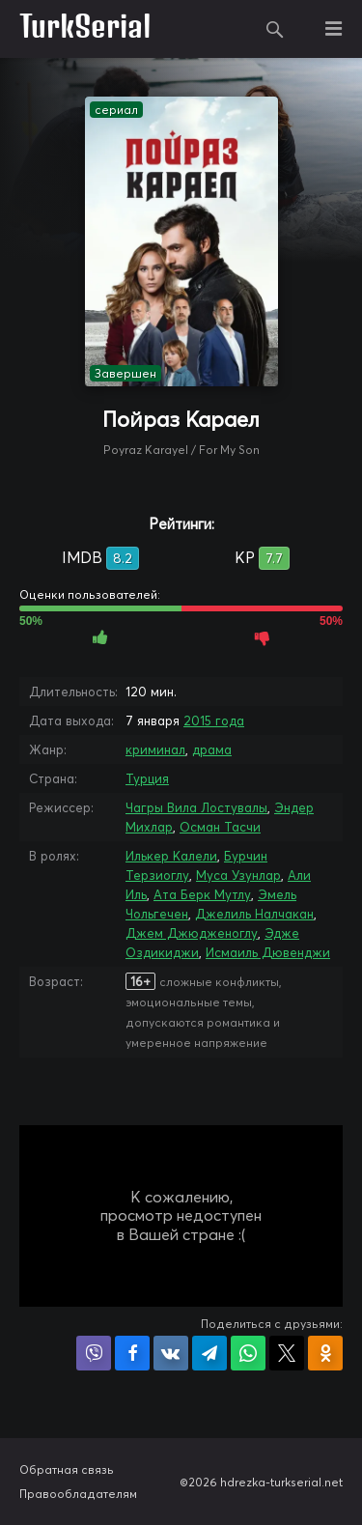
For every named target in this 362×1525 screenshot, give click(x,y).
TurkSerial (85, 28)
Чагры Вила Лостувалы (196, 807)
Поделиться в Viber (93, 1353)
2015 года (213, 720)
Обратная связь (66, 1469)
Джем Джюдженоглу (191, 933)
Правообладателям (78, 1493)
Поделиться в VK (170, 1353)
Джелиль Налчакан (254, 913)
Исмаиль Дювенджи (268, 952)
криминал (155, 749)
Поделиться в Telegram (209, 1353)
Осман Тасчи (220, 826)
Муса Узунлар (238, 875)
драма (212, 749)
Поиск (275, 29)
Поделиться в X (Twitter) (286, 1353)
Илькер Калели (171, 855)
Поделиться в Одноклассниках (325, 1353)
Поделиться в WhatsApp (248, 1353)
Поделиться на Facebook (132, 1353)
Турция (147, 778)
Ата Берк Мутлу (202, 894)
